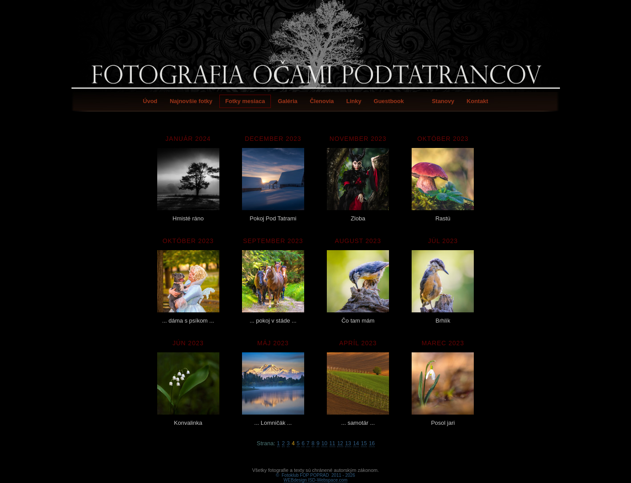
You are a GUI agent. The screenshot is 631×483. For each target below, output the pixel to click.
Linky (353, 101)
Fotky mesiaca (245, 101)
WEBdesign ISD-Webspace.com (316, 469)
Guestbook (389, 101)
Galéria (288, 101)
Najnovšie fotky (191, 101)
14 (356, 443)
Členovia (322, 101)
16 (372, 443)
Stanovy (443, 101)
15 (364, 443)
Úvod (150, 101)
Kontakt (477, 101)
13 (348, 443)
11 (332, 443)
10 (324, 443)
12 (340, 443)
